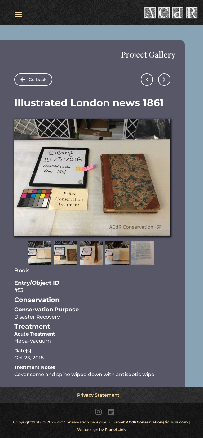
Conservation (37, 300)
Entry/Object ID (37, 283)
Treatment (32, 326)
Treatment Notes (34, 367)
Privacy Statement (98, 395)
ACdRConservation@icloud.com (157, 422)
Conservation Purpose (46, 309)
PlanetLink (115, 429)
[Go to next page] (164, 79)
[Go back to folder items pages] (33, 79)
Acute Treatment (34, 334)
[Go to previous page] (147, 79)
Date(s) (22, 350)
